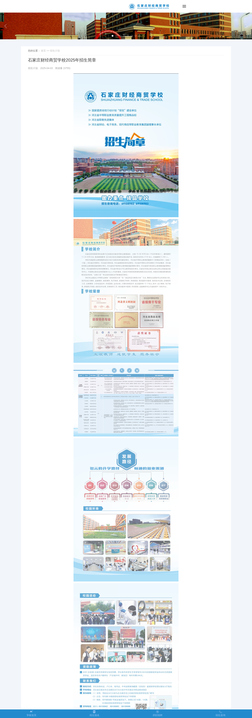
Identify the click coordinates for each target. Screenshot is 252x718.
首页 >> (45, 50)
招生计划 (55, 50)
